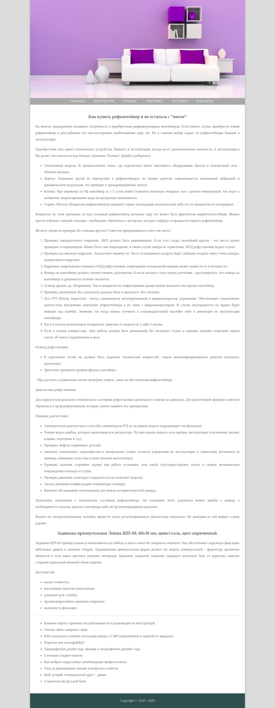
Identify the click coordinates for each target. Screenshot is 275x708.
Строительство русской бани (65, 681)
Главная (77, 101)
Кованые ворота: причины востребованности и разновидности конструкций (99, 623)
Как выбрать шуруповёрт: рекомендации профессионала (85, 662)
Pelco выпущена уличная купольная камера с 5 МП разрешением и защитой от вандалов (108, 636)
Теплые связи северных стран (65, 629)
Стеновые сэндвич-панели (63, 655)
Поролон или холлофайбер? (64, 642)
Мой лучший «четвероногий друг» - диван (75, 675)
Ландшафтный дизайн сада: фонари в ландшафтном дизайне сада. (92, 649)
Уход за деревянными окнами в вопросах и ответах (81, 668)
